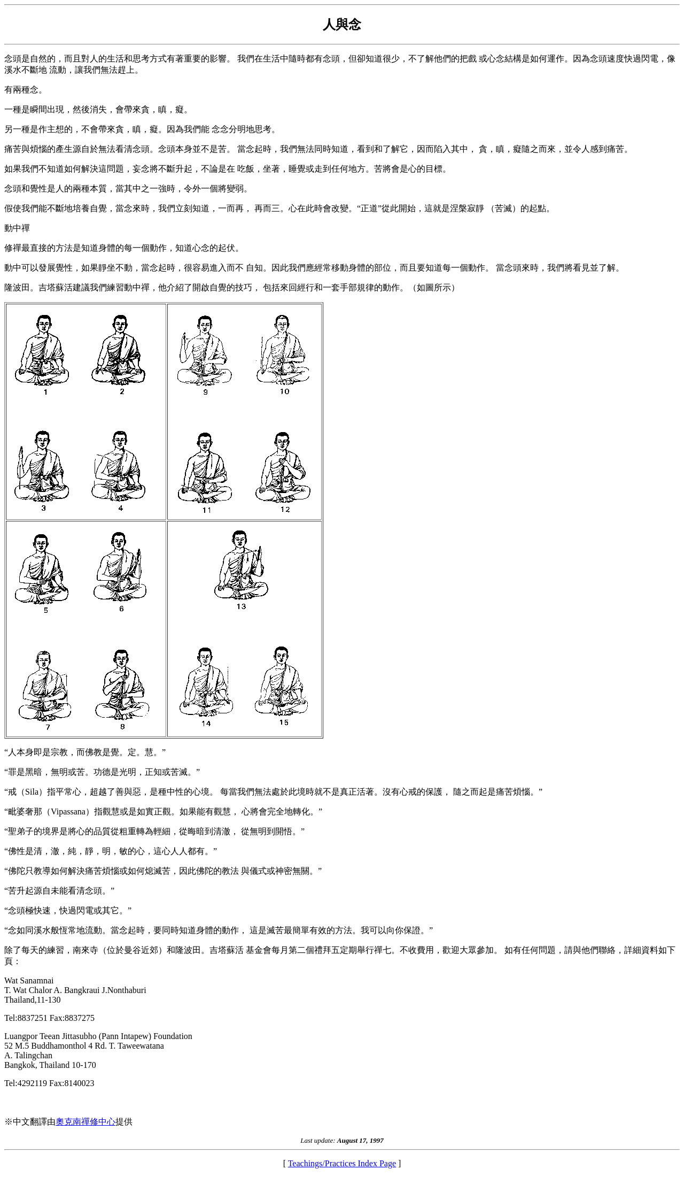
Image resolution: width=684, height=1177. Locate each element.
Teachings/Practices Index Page (342, 1163)
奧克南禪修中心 (85, 1121)
